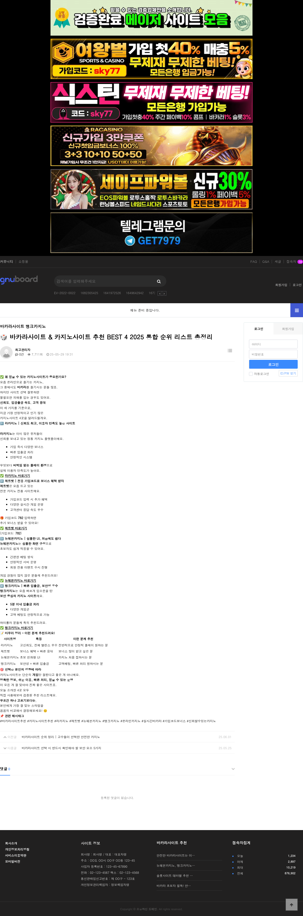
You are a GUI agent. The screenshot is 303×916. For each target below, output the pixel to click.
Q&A (265, 261)
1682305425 (89, 293)
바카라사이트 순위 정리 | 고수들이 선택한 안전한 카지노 (61, 737)
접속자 (294, 262)
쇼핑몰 (23, 261)
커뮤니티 (6, 261)
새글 (277, 261)
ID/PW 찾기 (288, 373)
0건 (19, 354)
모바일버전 (12, 861)
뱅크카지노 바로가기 (19, 627)
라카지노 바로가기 (17, 475)
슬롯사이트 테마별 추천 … (175, 875)
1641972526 (112, 293)
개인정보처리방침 (17, 849)
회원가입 (281, 285)
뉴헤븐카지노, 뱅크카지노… (176, 865)
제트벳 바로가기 (16, 528)
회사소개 (11, 843)
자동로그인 (259, 373)
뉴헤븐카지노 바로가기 (20, 580)
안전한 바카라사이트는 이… (176, 855)
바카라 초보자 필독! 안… (174, 885)
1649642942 (135, 293)
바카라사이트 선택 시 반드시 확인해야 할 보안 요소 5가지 (61, 748)
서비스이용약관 (15, 855)
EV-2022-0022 (64, 293)
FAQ (253, 261)
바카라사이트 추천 (172, 842)
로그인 (297, 285)
